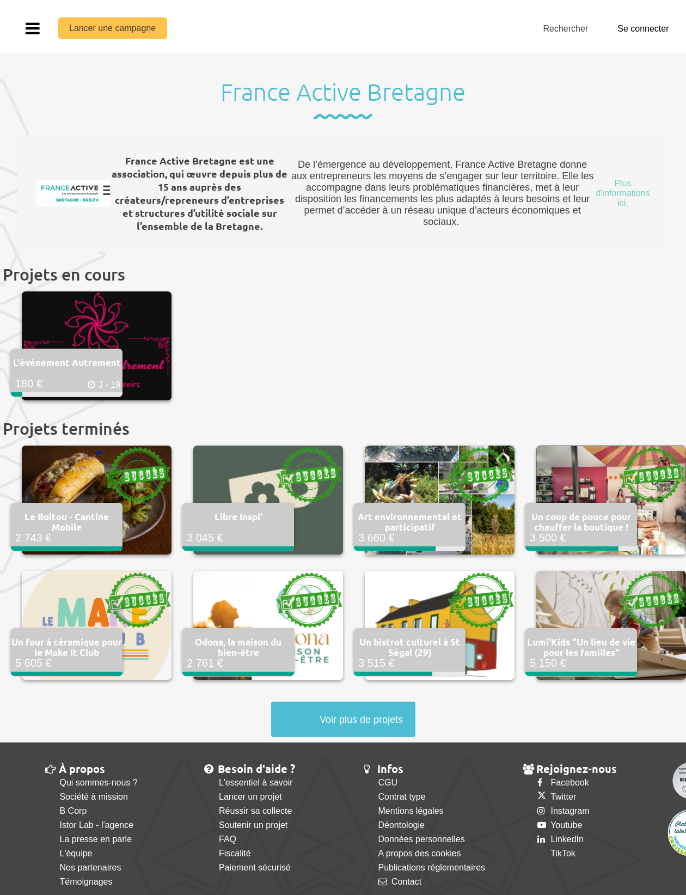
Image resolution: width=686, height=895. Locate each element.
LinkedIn (560, 839)
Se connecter (643, 28)
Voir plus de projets (361, 719)
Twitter (556, 796)
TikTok (556, 853)
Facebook (563, 782)
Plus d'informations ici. (623, 193)
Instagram (563, 810)
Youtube (559, 825)
